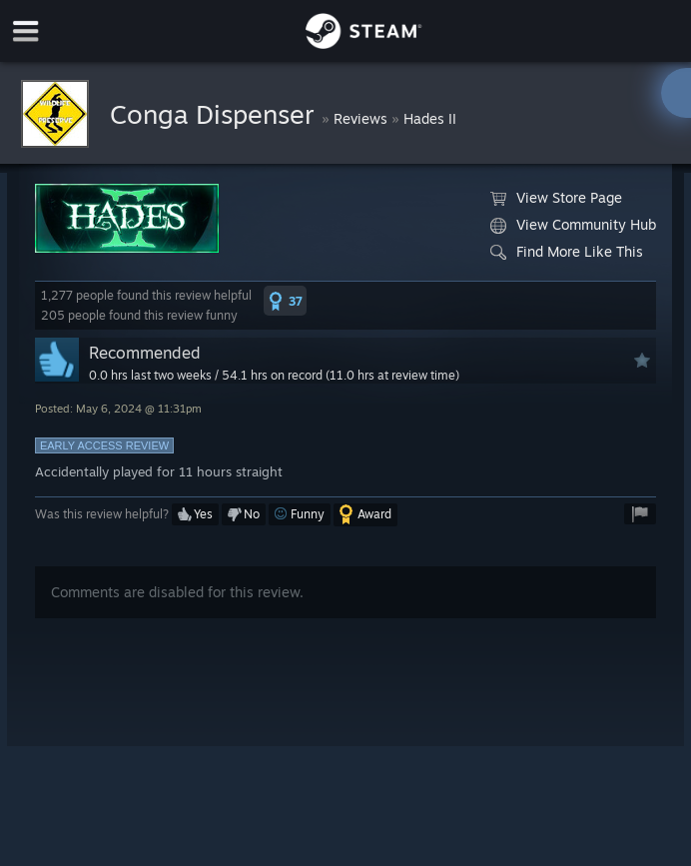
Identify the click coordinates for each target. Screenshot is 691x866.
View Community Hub (573, 225)
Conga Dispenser (216, 114)
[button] (285, 301)
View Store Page (556, 198)
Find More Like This (566, 252)
